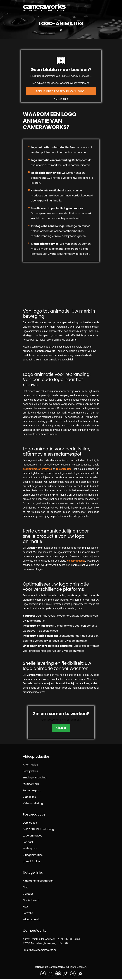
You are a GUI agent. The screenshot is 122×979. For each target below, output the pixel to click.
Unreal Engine (31, 861)
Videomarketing (33, 803)
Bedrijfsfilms (30, 771)
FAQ (25, 906)
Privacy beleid (31, 919)
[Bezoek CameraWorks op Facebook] (43, 973)
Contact (28, 893)
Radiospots (30, 848)
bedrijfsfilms (30, 468)
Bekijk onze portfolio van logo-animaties (61, 92)
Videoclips (29, 797)
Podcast (28, 842)
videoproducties (76, 560)
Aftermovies (30, 764)
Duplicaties (30, 822)
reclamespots (63, 468)
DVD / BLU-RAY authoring (38, 829)
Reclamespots (32, 790)
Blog (25, 887)
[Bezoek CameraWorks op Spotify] (80, 973)
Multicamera (31, 784)
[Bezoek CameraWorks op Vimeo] (65, 973)
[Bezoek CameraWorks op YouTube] (58, 973)
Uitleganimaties (33, 855)
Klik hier (61, 727)
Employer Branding (35, 777)
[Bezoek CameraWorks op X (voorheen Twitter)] (73, 973)
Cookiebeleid (31, 900)
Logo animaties (32, 835)
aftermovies (45, 468)
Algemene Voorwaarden (38, 881)
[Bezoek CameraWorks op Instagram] (50, 973)
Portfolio (28, 913)
